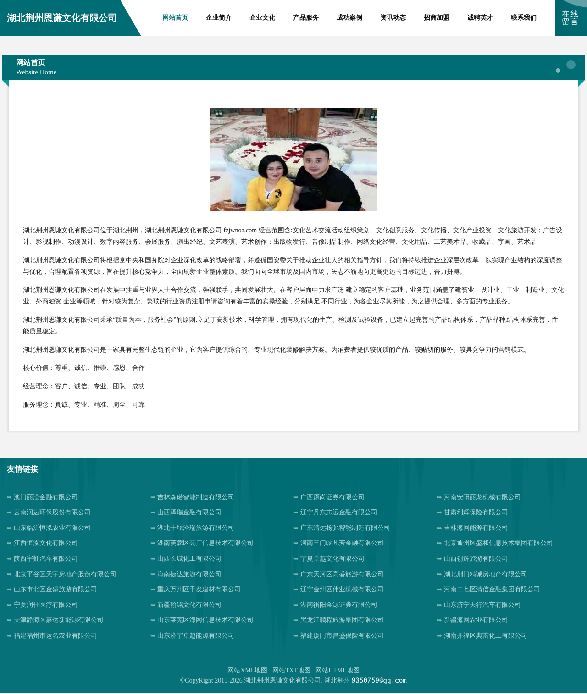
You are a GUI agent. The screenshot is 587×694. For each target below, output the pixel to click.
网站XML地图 (247, 670)
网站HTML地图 (338, 670)
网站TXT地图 (291, 670)
